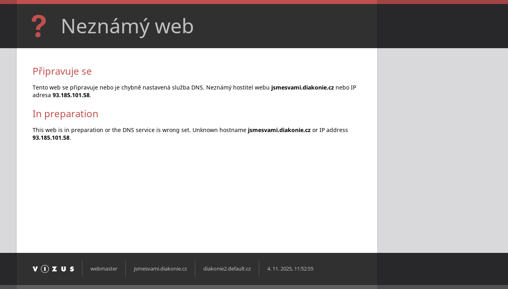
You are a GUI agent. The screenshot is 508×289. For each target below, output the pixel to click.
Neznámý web (127, 25)
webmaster (103, 268)
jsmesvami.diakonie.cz (160, 268)
